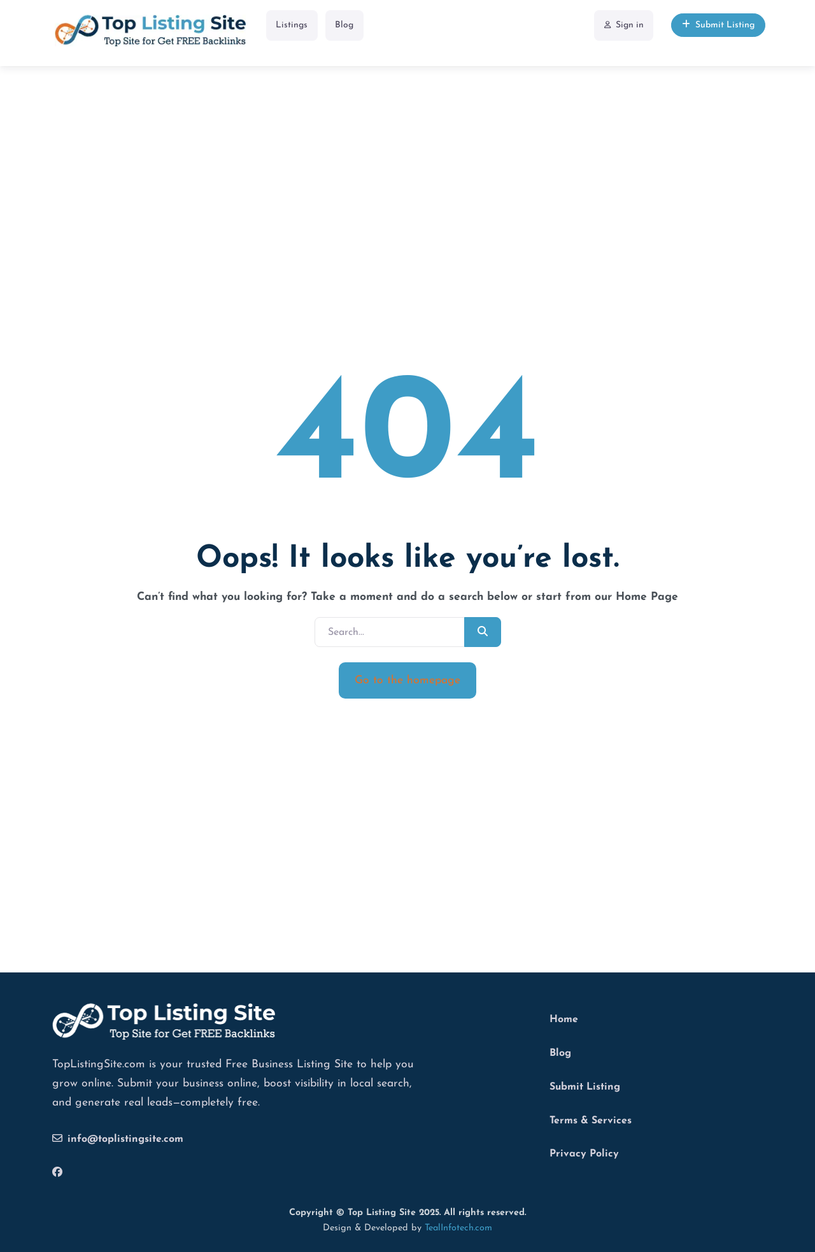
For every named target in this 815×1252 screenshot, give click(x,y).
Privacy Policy (584, 1154)
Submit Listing (718, 25)
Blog (344, 25)
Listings (292, 25)
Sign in (624, 25)
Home (563, 1019)
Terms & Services (590, 1121)
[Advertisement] (408, 158)
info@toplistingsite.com (117, 1138)
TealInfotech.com (458, 1228)
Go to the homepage (407, 680)
